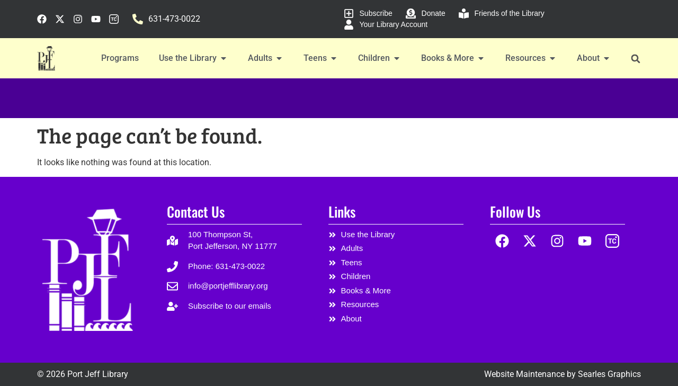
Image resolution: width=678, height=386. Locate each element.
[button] (635, 58)
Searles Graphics (609, 374)
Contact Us (196, 211)
